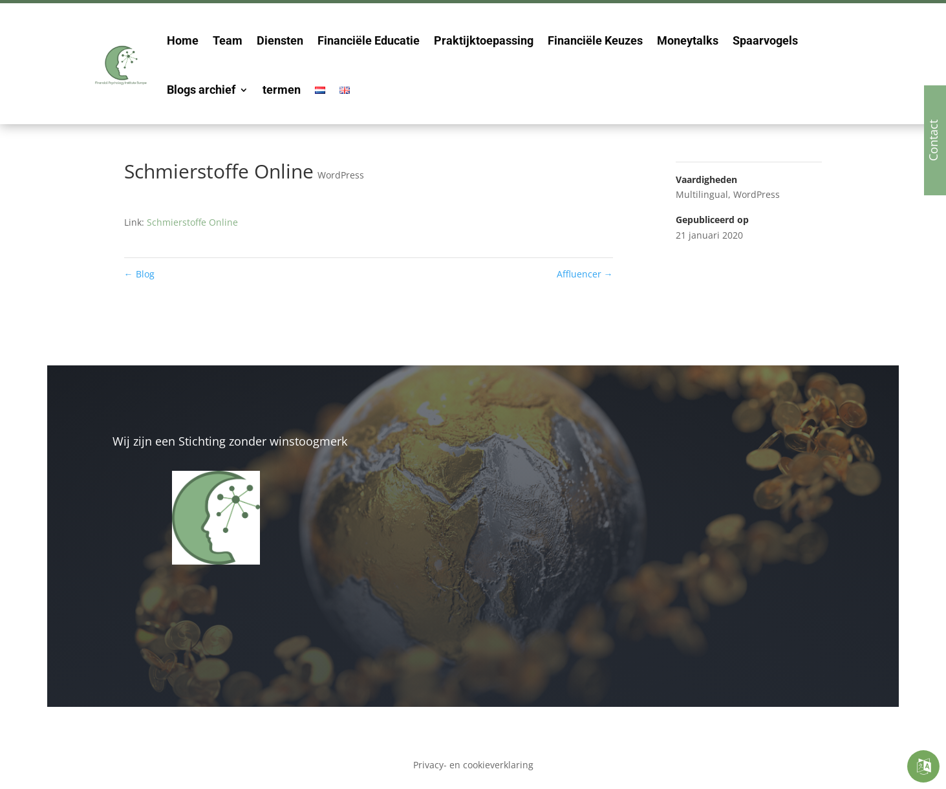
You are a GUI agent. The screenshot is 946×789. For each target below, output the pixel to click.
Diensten (280, 40)
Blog (139, 274)
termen (282, 89)
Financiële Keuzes (595, 40)
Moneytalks (687, 40)
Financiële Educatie (368, 40)
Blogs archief (201, 89)
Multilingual (702, 194)
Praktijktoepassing (483, 40)
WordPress (340, 175)
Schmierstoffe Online (192, 222)
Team (227, 40)
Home (183, 40)
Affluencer (585, 274)
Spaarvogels (765, 40)
